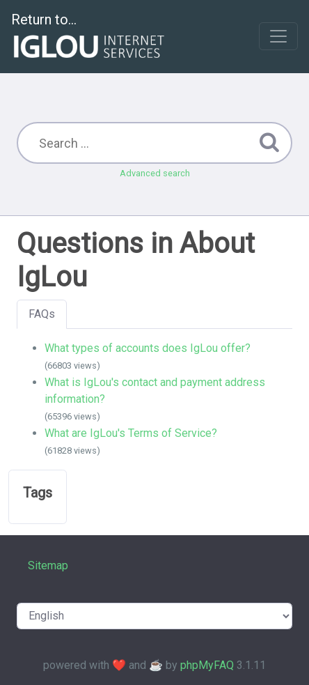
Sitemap (48, 565)
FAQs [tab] (42, 314)
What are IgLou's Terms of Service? (131, 433)
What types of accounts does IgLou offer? (148, 348)
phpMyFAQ (207, 665)
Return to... (89, 37)
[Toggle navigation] (278, 36)
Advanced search (155, 173)
